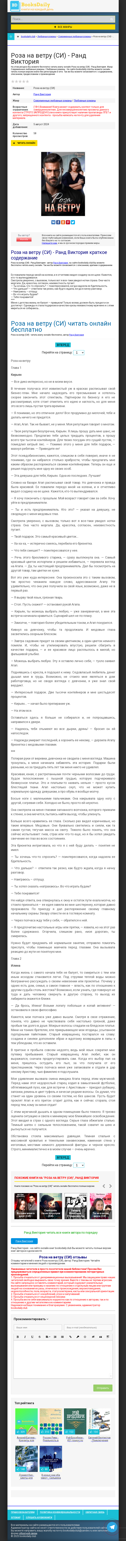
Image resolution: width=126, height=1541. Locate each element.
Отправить (103, 1388)
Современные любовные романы (53, 100)
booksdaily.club (33, 6)
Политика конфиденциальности (60, 1512)
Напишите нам (49, 243)
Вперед (63, 345)
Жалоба (24, 239)
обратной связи (28, 1533)
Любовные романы (85, 100)
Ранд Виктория (42, 94)
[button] (17, 1337)
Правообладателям (23, 1512)
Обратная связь (95, 1512)
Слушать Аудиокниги (39, 1517)
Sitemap (16, 1517)
